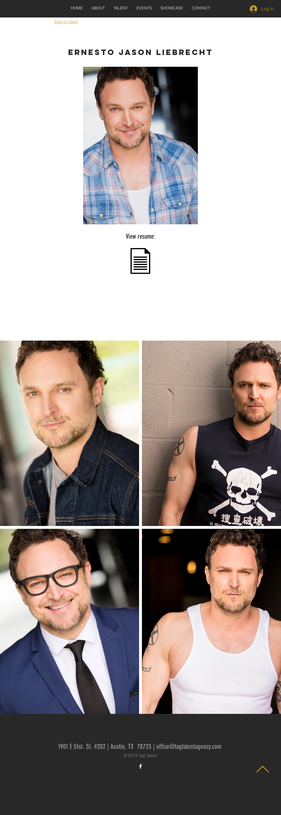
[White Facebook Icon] (140, 766)
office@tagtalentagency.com (188, 747)
